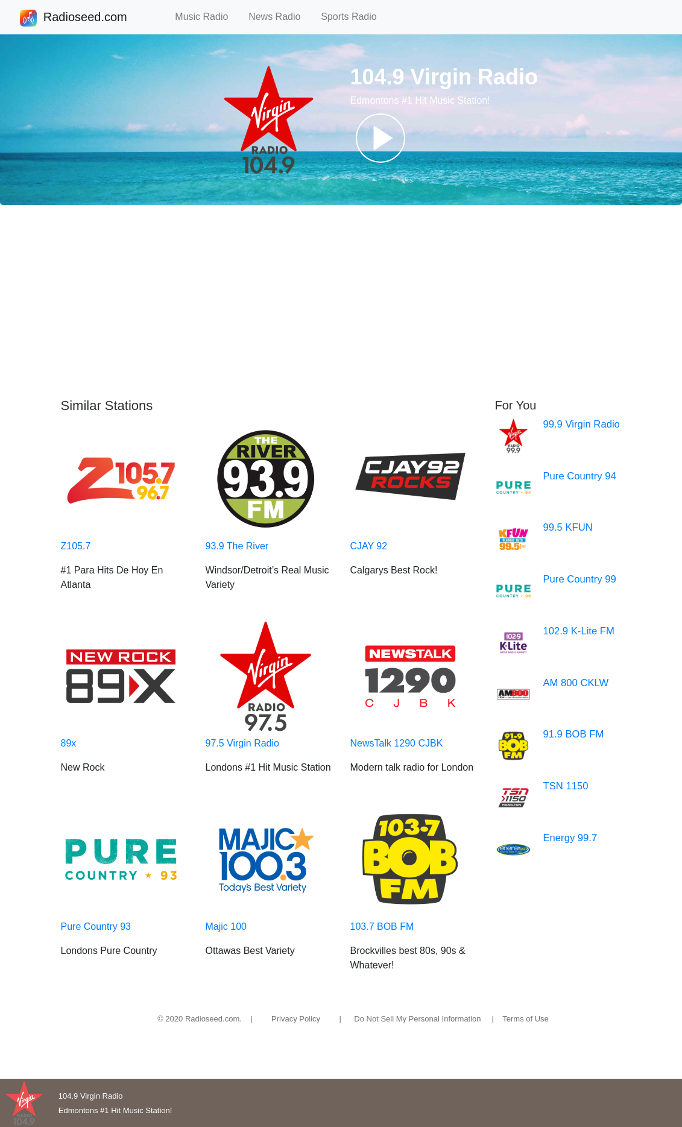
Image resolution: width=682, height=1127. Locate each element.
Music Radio (207, 16)
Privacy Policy (295, 1018)
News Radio (279, 16)
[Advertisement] (341, 301)
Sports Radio (354, 16)
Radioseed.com (85, 18)
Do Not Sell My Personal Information (417, 1018)
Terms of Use (525, 1018)
